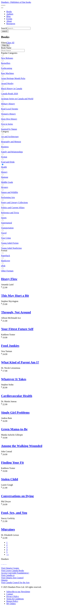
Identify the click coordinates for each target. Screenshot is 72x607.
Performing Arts (8, 197)
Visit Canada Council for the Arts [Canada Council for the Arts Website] (15, 582)
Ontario (4, 580)
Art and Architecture (10, 136)
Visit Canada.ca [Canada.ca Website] (7, 575)
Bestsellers (5, 63)
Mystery (4, 187)
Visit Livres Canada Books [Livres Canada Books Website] (12, 570)
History (4, 172)
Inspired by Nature (9, 129)
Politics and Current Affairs (12, 207)
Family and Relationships (12, 152)
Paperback (5, 255)
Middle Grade (7, 182)
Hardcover (5, 261)
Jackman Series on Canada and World (17, 99)
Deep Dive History (9, 119)
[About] (9, 21)
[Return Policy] (12, 601)
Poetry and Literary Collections (14, 202)
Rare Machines (7, 73)
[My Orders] (11, 603)
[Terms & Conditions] (15, 599)
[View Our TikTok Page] (3, 563)
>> (7, 554)
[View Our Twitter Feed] (2, 563)
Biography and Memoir (11, 142)
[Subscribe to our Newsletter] (18, 591)
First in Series (7, 124)
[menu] (2, 7)
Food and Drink (8, 162)
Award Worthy (7, 83)
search (4, 31)
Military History (8, 104)
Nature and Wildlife (9, 192)
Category (5, 131)
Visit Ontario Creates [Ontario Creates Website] (10, 568)
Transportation (7, 228)
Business (5, 147)
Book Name (6, 48)
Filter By (5, 45)
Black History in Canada (11, 88)
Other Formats (7, 271)
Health (4, 167)
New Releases (7, 58)
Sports (4, 218)
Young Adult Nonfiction (11, 248)
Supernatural (6, 223)
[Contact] (9, 594)
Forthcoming (6, 68)
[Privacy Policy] (12, 596)
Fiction (4, 157)
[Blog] (8, 16)
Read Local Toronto (9, 109)
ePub (3, 266)
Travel (4, 233)
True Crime (6, 238)
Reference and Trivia (10, 212)
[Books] (9, 11)
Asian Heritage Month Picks (13, 78)
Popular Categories (9, 53)
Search (4, 28)
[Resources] (10, 23)
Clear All (10, 42)
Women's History (8, 114)
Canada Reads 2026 (9, 93)
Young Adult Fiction (9, 243)
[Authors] (9, 14)
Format (4, 250)
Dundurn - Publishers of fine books (16, 2)
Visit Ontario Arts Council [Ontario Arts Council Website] (12, 578)
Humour (4, 177)
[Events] (9, 19)
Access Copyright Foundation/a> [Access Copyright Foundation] (15, 573)
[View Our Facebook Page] (1, 563)
